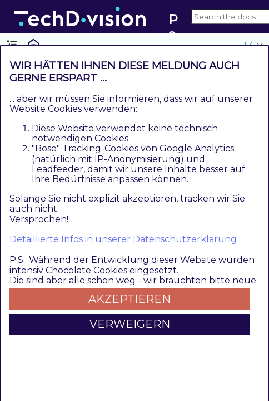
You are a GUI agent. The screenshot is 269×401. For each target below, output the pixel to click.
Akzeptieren (129, 299)
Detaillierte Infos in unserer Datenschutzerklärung (123, 239)
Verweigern (129, 324)
